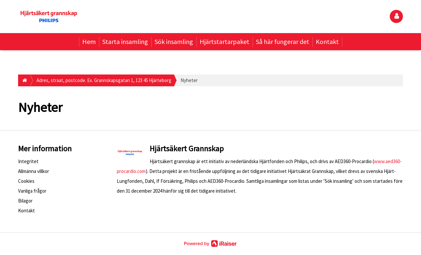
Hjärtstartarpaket (224, 41)
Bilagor (25, 201)
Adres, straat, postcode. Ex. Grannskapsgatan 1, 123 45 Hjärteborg (104, 80)
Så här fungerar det (282, 41)
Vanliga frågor (32, 191)
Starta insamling (125, 41)
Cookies (26, 181)
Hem (89, 41)
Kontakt (327, 41)
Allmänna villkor (33, 171)
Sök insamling (174, 41)
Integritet (28, 161)
